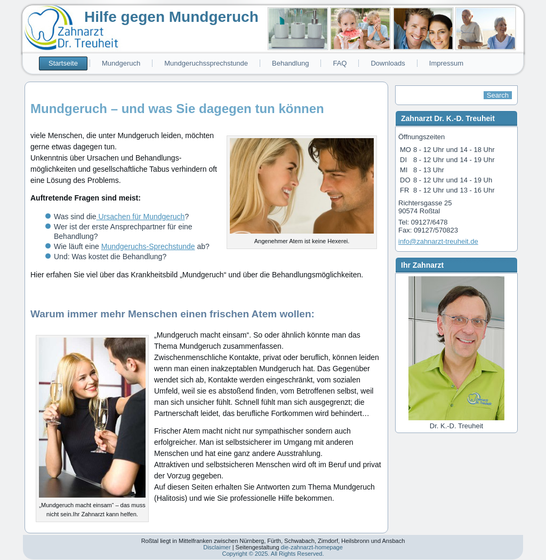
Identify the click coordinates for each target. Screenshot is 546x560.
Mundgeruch (121, 63)
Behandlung (290, 63)
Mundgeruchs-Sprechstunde (148, 246)
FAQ (340, 63)
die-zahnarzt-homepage (312, 547)
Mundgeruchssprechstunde (206, 63)
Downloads (388, 63)
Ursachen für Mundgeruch (141, 216)
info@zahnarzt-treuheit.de (438, 241)
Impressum (446, 63)
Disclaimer (216, 547)
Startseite (63, 63)
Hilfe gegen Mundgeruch (171, 17)
